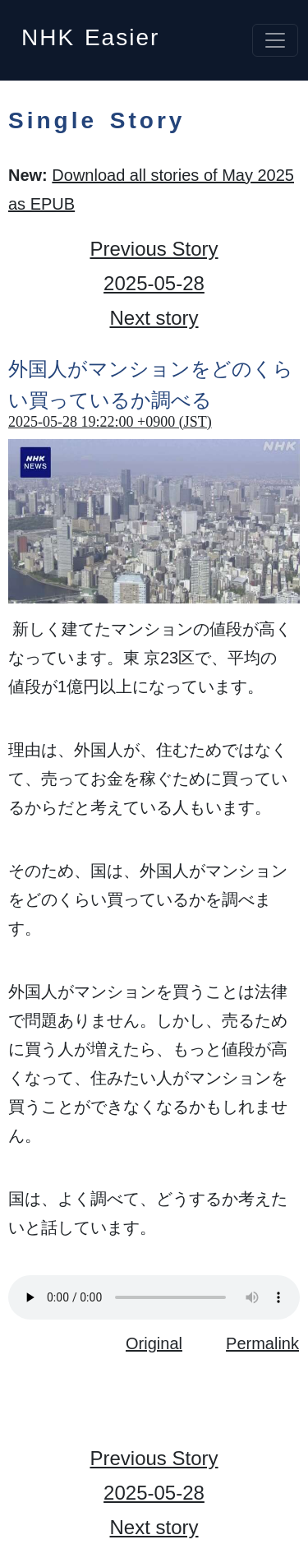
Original (154, 1343)
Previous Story (154, 249)
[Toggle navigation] (275, 40)
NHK (90, 32)
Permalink (262, 1343)
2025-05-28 (154, 283)
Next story (153, 318)
